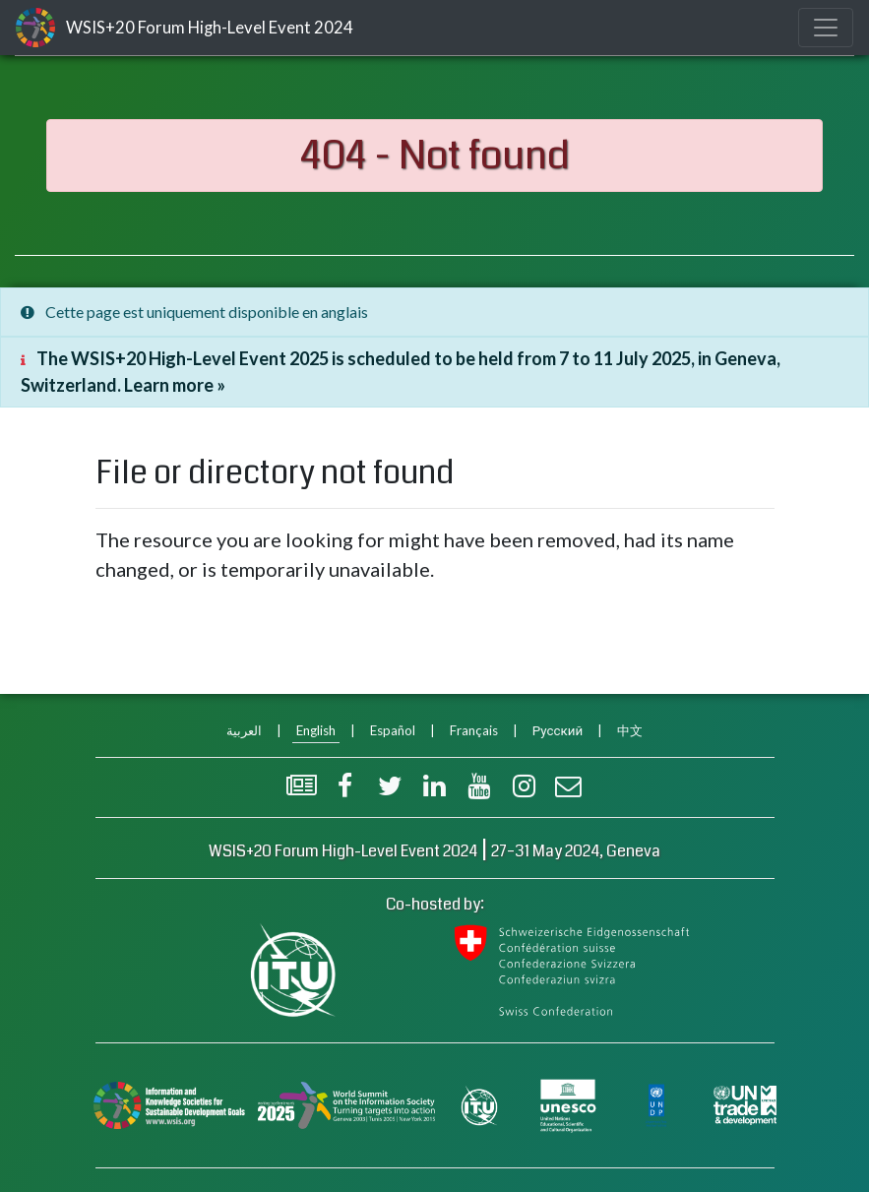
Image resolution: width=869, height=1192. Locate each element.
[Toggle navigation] (825, 27)
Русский (557, 730)
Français (474, 730)
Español (392, 730)
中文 (630, 730)
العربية (244, 730)
